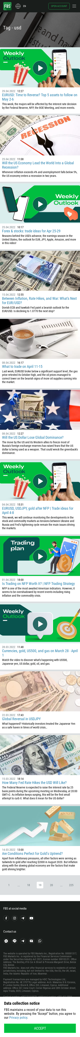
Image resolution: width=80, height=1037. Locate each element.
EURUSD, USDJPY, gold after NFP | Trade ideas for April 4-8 (37, 510)
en (24, 6)
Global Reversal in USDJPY (21, 719)
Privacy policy (18, 1018)
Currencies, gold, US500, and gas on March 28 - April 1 (40, 653)
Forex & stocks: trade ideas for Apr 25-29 (31, 231)
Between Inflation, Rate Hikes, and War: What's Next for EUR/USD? (39, 300)
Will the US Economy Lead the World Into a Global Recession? (38, 165)
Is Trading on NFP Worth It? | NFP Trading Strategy (38, 583)
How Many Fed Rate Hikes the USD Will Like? (34, 782)
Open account (59, 6)
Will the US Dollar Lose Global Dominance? (33, 437)
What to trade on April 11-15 (22, 366)
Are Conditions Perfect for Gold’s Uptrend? (32, 853)
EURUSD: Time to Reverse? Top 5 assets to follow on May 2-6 (39, 97)
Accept (40, 1028)
